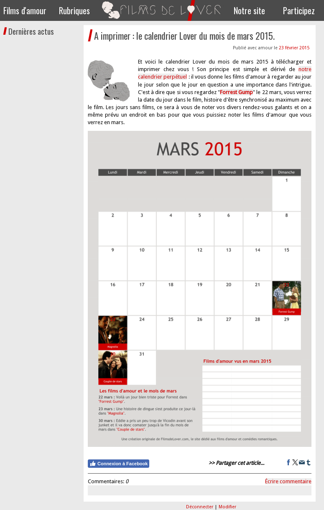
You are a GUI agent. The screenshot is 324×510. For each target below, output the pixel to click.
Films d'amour (24, 10)
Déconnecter (200, 507)
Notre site (249, 10)
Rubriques (74, 10)
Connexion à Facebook (118, 463)
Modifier (227, 507)
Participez (299, 10)
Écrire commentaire (288, 481)
